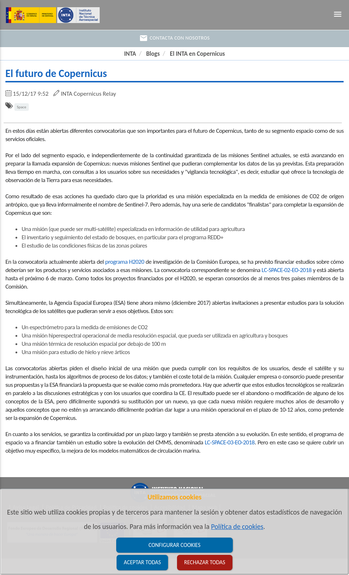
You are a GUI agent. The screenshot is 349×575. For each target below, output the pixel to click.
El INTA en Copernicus (197, 54)
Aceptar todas (142, 562)
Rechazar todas (204, 562)
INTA (130, 54)
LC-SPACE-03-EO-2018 (230, 442)
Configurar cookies (174, 545)
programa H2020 (124, 262)
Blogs (153, 54)
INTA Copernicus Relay (88, 94)
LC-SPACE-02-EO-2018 (287, 270)
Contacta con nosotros (174, 38)
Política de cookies (237, 526)
